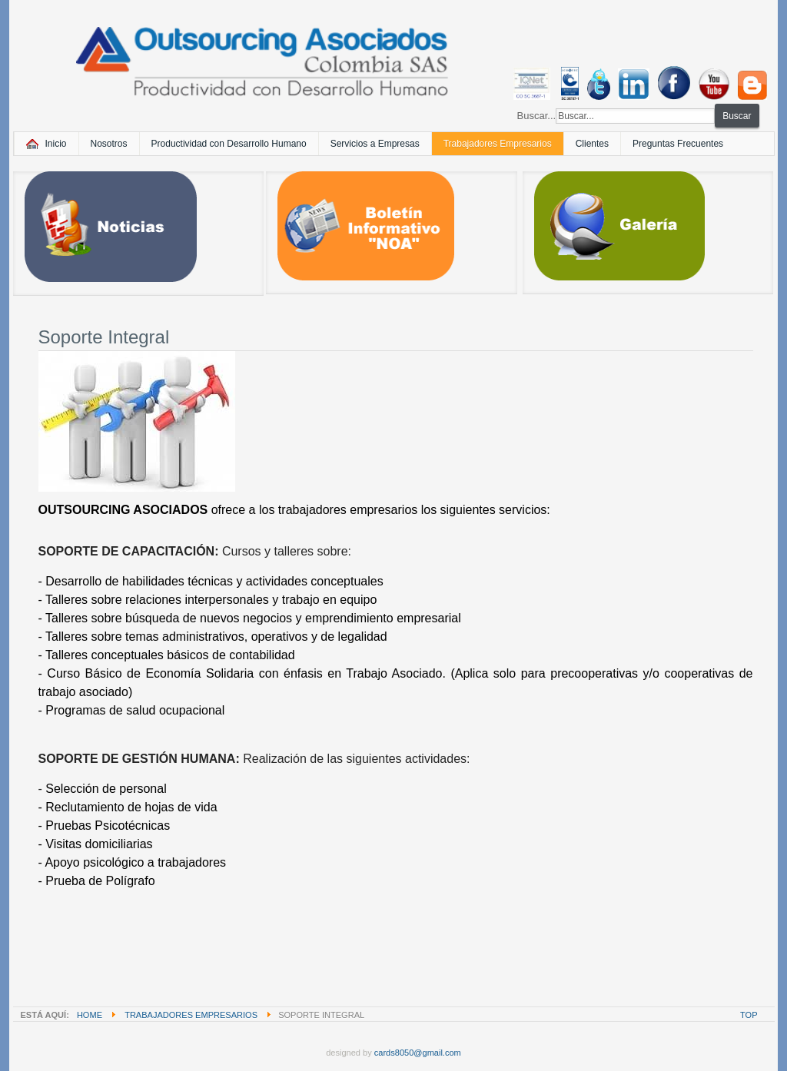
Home (89, 1015)
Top (748, 1015)
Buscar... (536, 115)
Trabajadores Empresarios (191, 1015)
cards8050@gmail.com (417, 1052)
